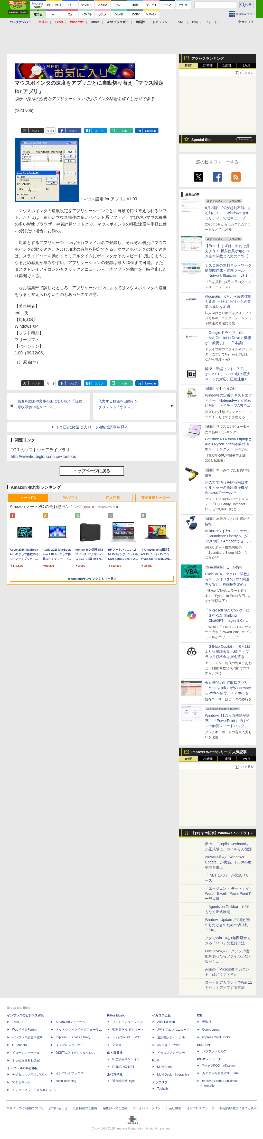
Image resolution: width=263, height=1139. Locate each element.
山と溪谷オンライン (126, 1059)
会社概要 (175, 1108)
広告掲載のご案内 (85, 1108)
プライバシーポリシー (148, 1108)
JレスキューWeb (168, 1045)
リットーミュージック (127, 1022)
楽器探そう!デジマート (128, 1029)
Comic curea (210, 1029)
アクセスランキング (207, 59)
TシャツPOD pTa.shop (219, 1065)
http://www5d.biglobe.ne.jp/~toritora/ (44, 456)
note (124, 130)
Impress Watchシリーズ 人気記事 (219, 752)
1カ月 (246, 65)
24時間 (207, 65)
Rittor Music (116, 1015)
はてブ (99, 130)
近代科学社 (115, 1074)
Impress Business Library (73, 1037)
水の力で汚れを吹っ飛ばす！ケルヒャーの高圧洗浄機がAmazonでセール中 (228, 487)
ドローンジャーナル (26, 1053)
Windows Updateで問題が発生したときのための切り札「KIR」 (227, 925)
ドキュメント (161, 22)
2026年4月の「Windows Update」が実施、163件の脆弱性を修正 (228, 862)
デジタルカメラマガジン (29, 1074)
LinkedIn (150, 130)
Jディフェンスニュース (173, 1029)
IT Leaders (19, 1045)
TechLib (162, 1088)
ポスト (36, 130)
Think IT (17, 1022)
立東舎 (116, 1045)
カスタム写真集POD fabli (220, 1073)
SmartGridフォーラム (70, 1022)
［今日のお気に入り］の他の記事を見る (92, 427)
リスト (51, 130)
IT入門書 (113, 498)
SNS (181, 22)
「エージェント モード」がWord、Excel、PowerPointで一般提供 (228, 893)
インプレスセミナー (69, 1045)
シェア (73, 130)
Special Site (201, 140)
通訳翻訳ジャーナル (171, 1037)
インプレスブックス (69, 1073)
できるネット (21, 1082)
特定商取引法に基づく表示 (238, 1108)
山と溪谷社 (115, 1053)
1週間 (227, 65)
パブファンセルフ (214, 1051)
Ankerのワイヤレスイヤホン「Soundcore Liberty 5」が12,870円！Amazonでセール (228, 536)
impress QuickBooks (216, 1037)
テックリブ (159, 1082)
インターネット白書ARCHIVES (33, 1090)
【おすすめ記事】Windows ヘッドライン (222, 833)
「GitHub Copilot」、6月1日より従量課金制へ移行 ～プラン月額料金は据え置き (227, 651)
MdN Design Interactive (173, 1074)
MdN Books (165, 1067)
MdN (155, 1060)
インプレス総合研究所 (27, 1037)
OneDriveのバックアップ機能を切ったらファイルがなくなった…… (228, 956)
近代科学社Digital (124, 1081)
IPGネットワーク (209, 1059)
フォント (211, 22)
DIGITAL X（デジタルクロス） (77, 1053)
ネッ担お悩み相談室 (26, 1060)
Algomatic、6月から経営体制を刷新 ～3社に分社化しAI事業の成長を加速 (228, 301)
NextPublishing (66, 1081)
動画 (195, 22)
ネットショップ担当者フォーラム (79, 1029)
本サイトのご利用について (24, 1108)
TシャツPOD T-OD (126, 1037)
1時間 (189, 65)
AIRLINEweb (166, 1022)
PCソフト (70, 498)
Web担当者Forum (24, 1029)
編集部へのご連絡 (115, 1108)
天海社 (206, 1022)
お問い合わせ (58, 1108)
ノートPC (28, 498)
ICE (199, 1015)
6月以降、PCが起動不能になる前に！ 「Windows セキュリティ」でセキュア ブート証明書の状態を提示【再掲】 (228, 218)
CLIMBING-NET (123, 1067)
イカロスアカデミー (171, 1053)
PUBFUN (203, 1045)
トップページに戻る (91, 471)
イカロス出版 (161, 1015)
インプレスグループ (200, 1108)
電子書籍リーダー (155, 498)
